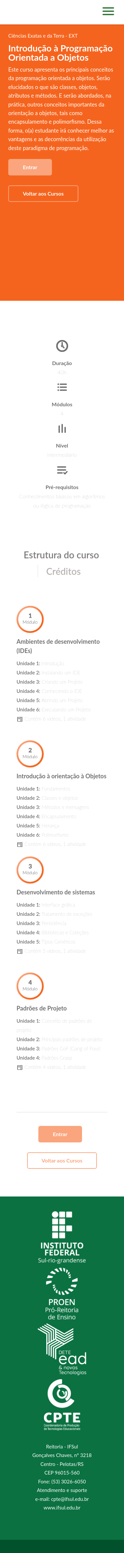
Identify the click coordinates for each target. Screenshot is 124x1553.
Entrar (30, 167)
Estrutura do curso (61, 554)
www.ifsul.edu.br (62, 1507)
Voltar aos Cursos (43, 193)
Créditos (63, 571)
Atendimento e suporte (62, 1490)
